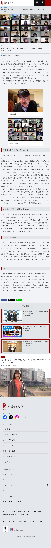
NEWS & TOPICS (8, 8)
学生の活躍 (5, 365)
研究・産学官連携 (10, 440)
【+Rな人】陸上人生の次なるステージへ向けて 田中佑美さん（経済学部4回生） (23, 361)
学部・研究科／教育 (11, 434)
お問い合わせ (6, 511)
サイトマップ (18, 521)
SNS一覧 (27, 417)
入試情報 (6, 462)
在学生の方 (7, 479)
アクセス (14, 511)
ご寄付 (28, 511)
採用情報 (5, 514)
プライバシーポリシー (38, 521)
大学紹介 (6, 429)
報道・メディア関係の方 (13, 501)
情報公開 (13, 514)
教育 (4, 55)
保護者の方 (7, 485)
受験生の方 (7, 474)
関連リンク (27, 521)
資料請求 (20, 511)
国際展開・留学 (9, 445)
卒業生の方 (7, 490)
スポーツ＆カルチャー (12, 365)
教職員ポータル (24, 514)
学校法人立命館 (36, 511)
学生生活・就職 (9, 451)
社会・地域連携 (9, 456)
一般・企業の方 (9, 496)
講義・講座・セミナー (10, 55)
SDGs (17, 55)
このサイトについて (8, 521)
